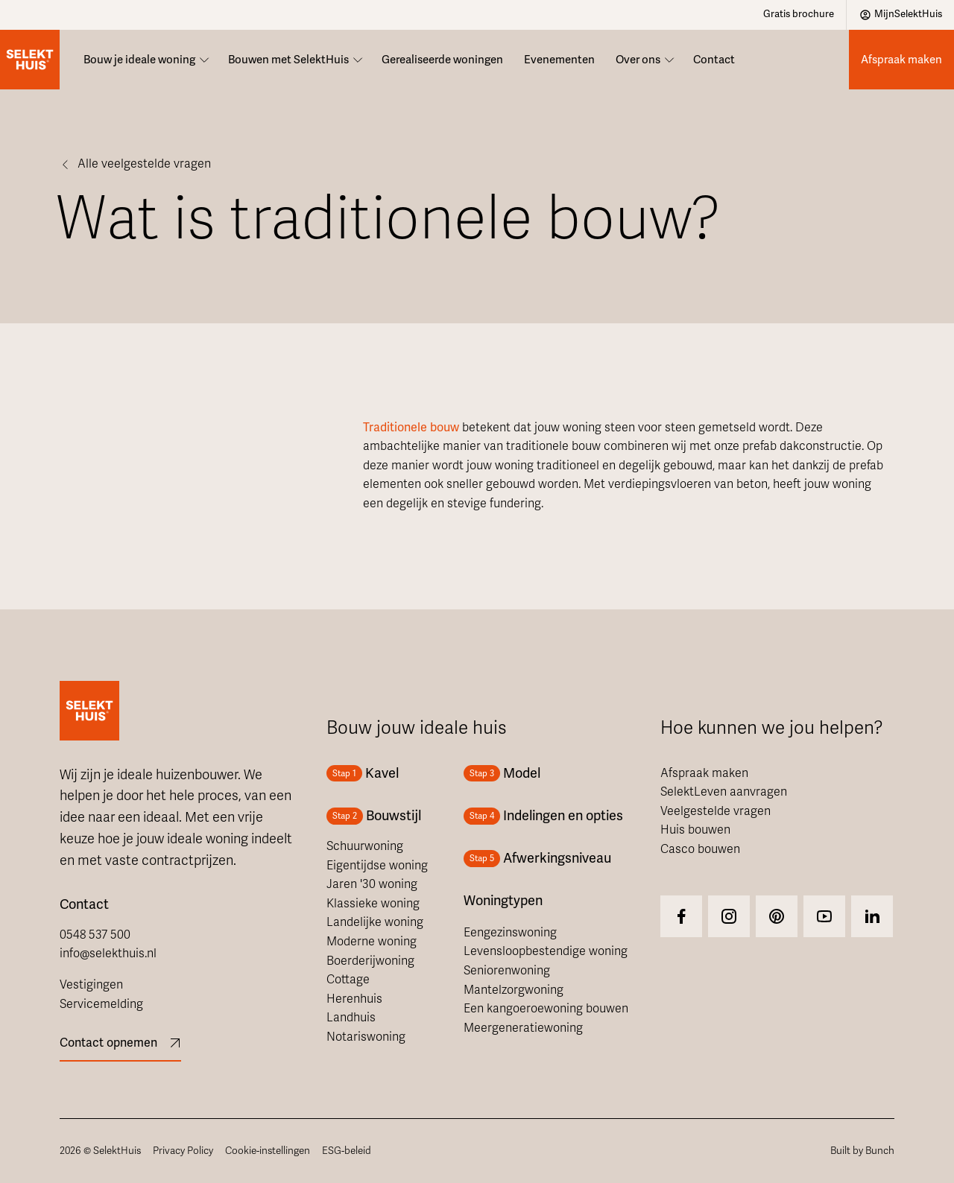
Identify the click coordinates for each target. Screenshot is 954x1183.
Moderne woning (371, 941)
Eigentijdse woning (377, 865)
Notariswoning (365, 1037)
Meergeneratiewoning (523, 1028)
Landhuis (351, 1017)
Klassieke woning (373, 903)
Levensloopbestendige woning (546, 951)
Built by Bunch (862, 1150)
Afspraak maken (704, 773)
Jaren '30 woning (371, 884)
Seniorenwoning (507, 970)
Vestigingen (91, 984)
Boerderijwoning (370, 961)
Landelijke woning (374, 922)
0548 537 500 (95, 934)
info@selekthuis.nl (108, 953)
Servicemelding (101, 1004)
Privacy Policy (183, 1150)
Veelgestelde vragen (715, 811)
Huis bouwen (695, 829)
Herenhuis (354, 999)
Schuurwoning (364, 846)
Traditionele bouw (411, 427)
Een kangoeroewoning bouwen (546, 1008)
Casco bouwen (700, 849)
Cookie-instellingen (267, 1150)
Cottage (348, 979)
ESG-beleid (346, 1150)
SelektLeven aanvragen (723, 791)
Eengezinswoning (510, 932)
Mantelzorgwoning (513, 990)
